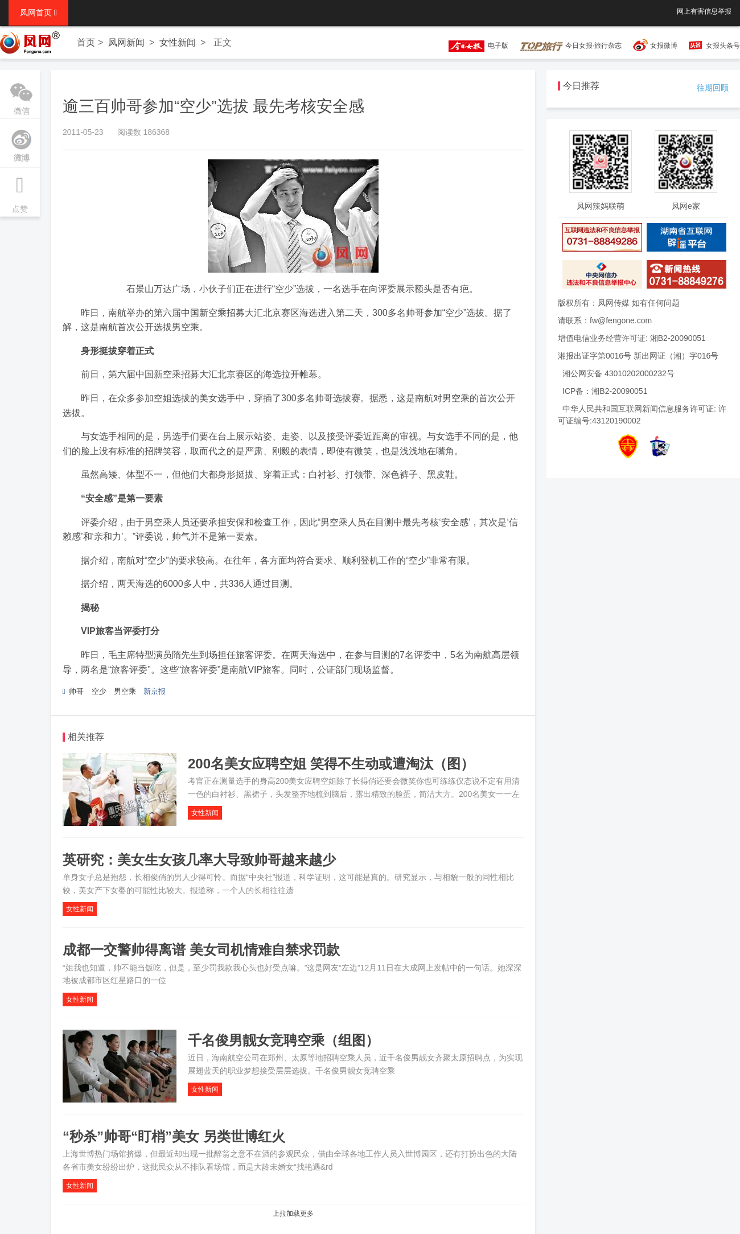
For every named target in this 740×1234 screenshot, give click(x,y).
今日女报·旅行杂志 (571, 46)
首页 (86, 42)
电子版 (473, 46)
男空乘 (125, 691)
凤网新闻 (126, 42)
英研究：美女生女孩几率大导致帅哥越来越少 (199, 859)
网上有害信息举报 (704, 11)
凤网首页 (38, 12)
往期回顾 (713, 87)
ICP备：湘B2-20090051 (604, 391)
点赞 (20, 190)
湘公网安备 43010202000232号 (618, 373)
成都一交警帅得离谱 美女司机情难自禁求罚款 (201, 949)
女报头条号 (723, 46)
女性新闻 (177, 42)
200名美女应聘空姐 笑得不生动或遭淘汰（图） (331, 763)
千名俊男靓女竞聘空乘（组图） (283, 1040)
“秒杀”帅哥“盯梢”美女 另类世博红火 (174, 1136)
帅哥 (76, 691)
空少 (99, 691)
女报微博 (663, 46)
